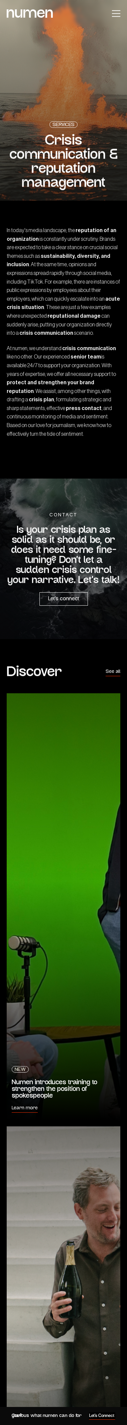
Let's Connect (101, 1416)
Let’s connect (63, 599)
